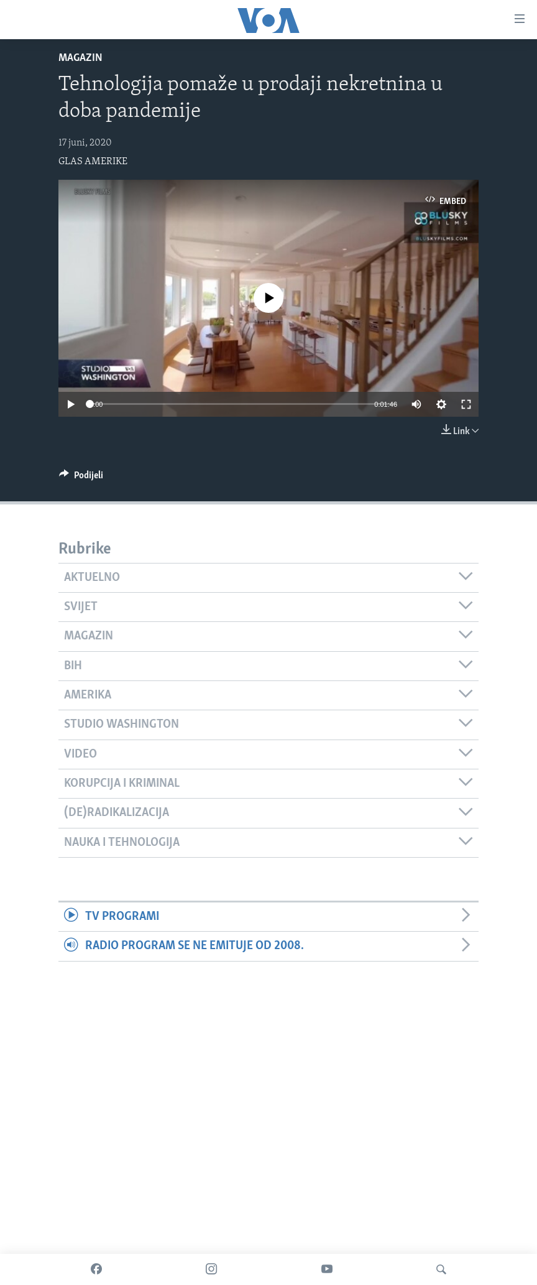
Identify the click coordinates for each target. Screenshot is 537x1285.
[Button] (81, 478)
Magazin (80, 58)
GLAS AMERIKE (92, 162)
